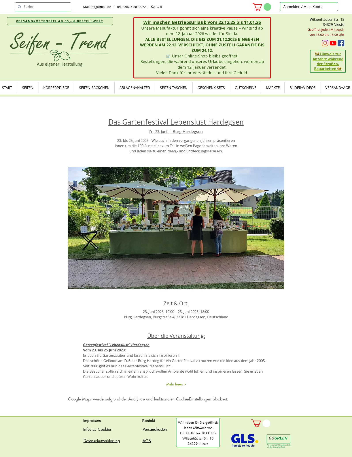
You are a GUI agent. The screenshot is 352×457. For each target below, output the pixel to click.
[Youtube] (333, 43)
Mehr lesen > (176, 384)
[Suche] (43, 7)
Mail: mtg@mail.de (97, 7)
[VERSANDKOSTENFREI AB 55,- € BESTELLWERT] (60, 21)
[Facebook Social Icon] (341, 43)
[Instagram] (325, 43)
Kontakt (156, 6)
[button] (262, 7)
